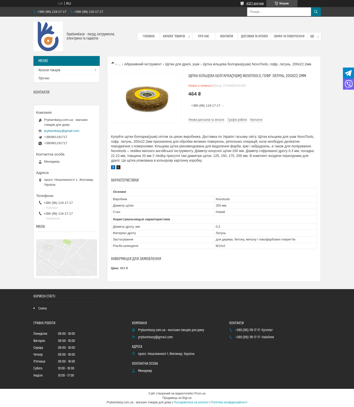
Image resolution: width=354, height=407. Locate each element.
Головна (149, 36)
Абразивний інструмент (143, 64)
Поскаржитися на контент (191, 402)
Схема (42, 308)
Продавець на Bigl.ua (176, 398)
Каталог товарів (174, 36)
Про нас (203, 36)
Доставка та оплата (254, 36)
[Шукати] (316, 11)
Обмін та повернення (289, 36)
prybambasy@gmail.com (61, 131)
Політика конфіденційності (229, 402)
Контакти (226, 36)
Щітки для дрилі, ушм (182, 64)
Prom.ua (199, 393)
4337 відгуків (255, 3)
